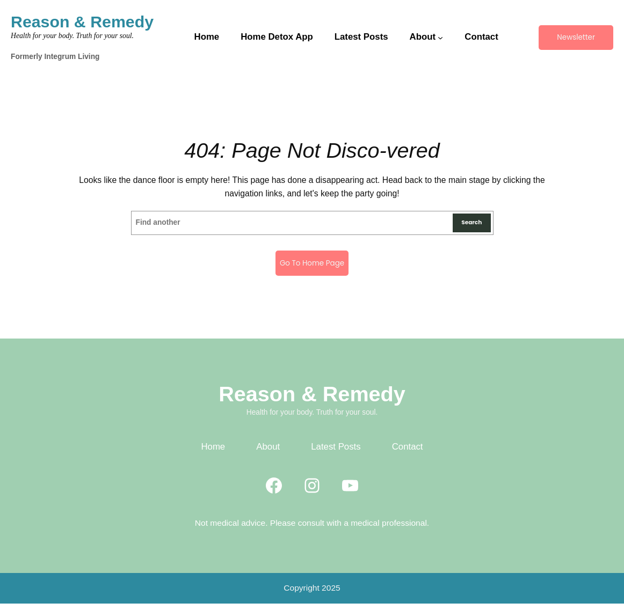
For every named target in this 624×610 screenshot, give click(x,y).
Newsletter (575, 37)
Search (467, 225)
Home (213, 454)
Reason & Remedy (82, 22)
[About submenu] (439, 37)
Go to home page (312, 267)
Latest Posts (335, 454)
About (268, 454)
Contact (407, 454)
